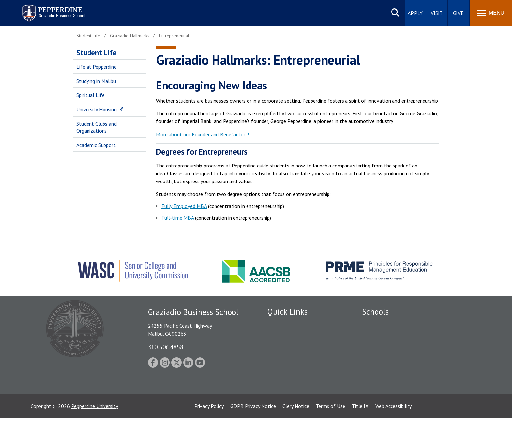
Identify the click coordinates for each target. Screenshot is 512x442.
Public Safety (281, 335)
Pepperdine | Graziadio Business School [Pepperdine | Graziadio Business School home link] (45, 9)
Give (458, 13)
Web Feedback (282, 404)
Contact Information (290, 381)
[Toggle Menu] (491, 13)
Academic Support (96, 145)
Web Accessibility (393, 430)
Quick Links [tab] (287, 312)
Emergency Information (293, 358)
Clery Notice (295, 430)
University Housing (96, 109)
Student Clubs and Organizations (96, 127)
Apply (415, 13)
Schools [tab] (375, 312)
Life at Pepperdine (96, 66)
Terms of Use (330, 430)
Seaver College (378, 324)
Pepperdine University (94, 430)
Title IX (360, 430)
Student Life (96, 52)
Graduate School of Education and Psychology (413, 358)
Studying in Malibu (96, 81)
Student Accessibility (289, 347)
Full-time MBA (177, 217)
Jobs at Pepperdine (287, 369)
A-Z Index (277, 392)
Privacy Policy (209, 430)
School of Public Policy (387, 376)
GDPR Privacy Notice (253, 430)
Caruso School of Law (386, 335)
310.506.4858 (165, 347)
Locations (278, 324)
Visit (437, 13)
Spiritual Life (90, 95)
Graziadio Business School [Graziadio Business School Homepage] (390, 347)
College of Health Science (390, 388)
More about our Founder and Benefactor (200, 134)
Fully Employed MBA (184, 206)
